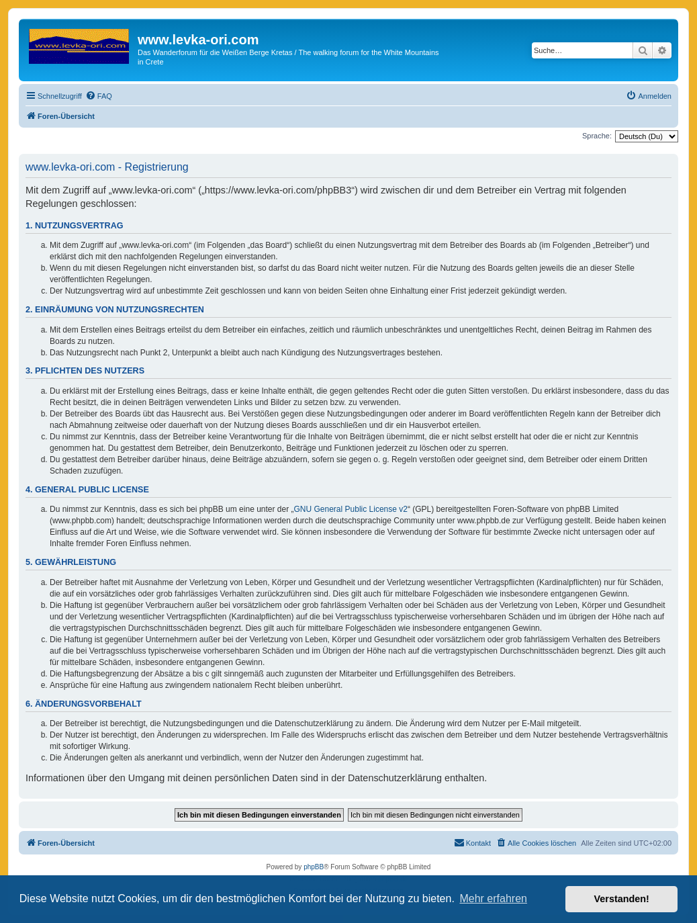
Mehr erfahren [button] (493, 898)
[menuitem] (98, 96)
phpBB (314, 867)
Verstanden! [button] (621, 898)
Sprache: (597, 136)
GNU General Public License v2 (351, 509)
